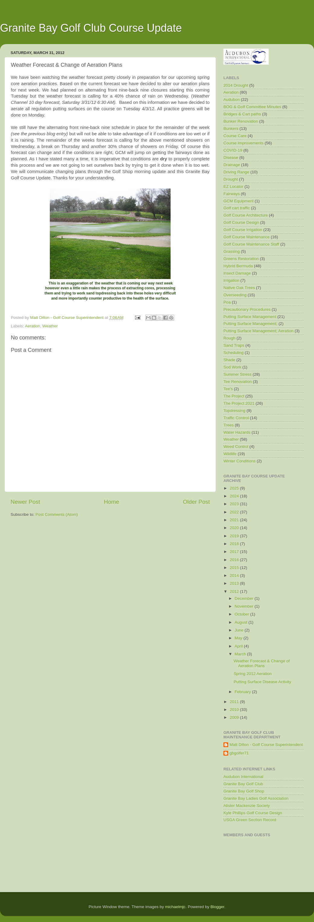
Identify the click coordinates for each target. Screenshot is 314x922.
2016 (235, 559)
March (241, 654)
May (239, 638)
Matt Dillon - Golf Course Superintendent (266, 744)
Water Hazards (237, 432)
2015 (235, 567)
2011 (235, 701)
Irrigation (231, 280)
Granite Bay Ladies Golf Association (255, 798)
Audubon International (243, 776)
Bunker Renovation (240, 121)
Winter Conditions (239, 461)
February (243, 691)
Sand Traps (233, 345)
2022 (235, 512)
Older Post (196, 502)
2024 (235, 496)
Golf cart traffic (236, 208)
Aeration (32, 326)
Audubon (231, 99)
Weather (50, 326)
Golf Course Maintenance (246, 237)
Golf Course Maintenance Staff (251, 244)
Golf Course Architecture (245, 215)
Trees (228, 425)
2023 (235, 504)
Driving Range (236, 172)
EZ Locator (233, 186)
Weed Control (235, 446)
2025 (235, 488)
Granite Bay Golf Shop (243, 791)
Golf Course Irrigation (242, 229)
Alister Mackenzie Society (246, 805)
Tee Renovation (237, 381)
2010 (235, 709)
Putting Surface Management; (250, 323)
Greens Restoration (241, 258)
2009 (235, 717)
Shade (229, 360)
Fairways (231, 193)
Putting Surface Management (249, 316)
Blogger (217, 906)
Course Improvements (243, 143)
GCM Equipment (238, 201)
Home (111, 502)
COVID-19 (232, 150)
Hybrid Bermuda (238, 266)
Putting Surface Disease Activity (262, 681)
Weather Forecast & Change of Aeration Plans (262, 663)
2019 (235, 536)
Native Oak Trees (239, 287)
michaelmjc (175, 906)
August (241, 622)
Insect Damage (237, 273)
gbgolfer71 (239, 753)
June (240, 630)
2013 (235, 583)
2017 (235, 551)
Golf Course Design (241, 222)
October (242, 614)
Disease (230, 157)
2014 (235, 575)
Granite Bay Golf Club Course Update (91, 28)
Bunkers (231, 128)
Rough (229, 338)
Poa (227, 302)
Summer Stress (237, 374)
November (245, 606)
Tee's (228, 389)
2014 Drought (235, 85)
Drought (230, 179)
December (245, 598)
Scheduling (233, 352)
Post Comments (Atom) (57, 514)
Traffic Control (236, 418)
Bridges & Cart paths (242, 114)
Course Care (235, 135)
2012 (235, 591)
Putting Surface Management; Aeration (258, 331)
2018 (235, 543)
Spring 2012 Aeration (253, 673)
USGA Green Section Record (249, 820)
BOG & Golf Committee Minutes (252, 106)
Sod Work (232, 367)
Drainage (231, 164)
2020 (235, 527)
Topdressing (234, 410)
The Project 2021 (239, 403)
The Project (233, 396)
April (239, 646)
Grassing (231, 251)
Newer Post (25, 502)
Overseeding (235, 295)
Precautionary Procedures (247, 309)
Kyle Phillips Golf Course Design (252, 813)
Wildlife (230, 453)
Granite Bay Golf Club (243, 784)
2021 (235, 520)
